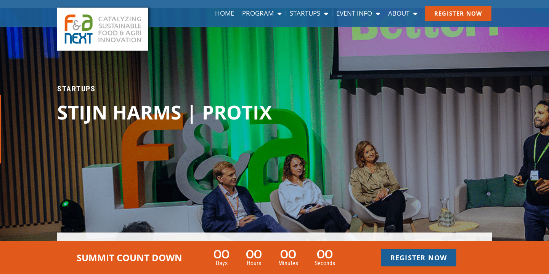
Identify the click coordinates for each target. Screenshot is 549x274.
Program (262, 13)
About (402, 13)
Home (224, 13)
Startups (309, 13)
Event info (358, 13)
